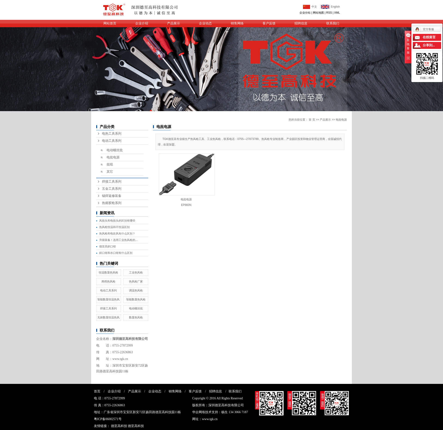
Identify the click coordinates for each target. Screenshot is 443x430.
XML (337, 12)
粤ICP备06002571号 (108, 419)
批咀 (110, 164)
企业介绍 (141, 23)
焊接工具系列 (111, 181)
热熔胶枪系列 (111, 203)
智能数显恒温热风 (108, 299)
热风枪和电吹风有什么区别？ (117, 233)
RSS (329, 12)
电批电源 (113, 157)
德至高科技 (119, 426)
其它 (110, 171)
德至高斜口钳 (107, 246)
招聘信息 (300, 23)
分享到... (429, 45)
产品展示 (173, 23)
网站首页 (109, 23)
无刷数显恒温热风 (108, 317)
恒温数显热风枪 (108, 272)
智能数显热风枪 (136, 299)
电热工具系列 (111, 133)
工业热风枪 (136, 272)
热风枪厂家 (136, 281)
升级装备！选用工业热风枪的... (118, 240)
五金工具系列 (111, 188)
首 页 (312, 119)
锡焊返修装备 (111, 196)
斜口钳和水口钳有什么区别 (115, 253)
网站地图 (318, 12)
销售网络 (237, 23)
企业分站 (305, 12)
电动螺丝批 (115, 150)
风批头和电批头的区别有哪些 (117, 220)
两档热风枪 (108, 281)
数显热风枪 (136, 317)
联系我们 (332, 23)
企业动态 (205, 23)
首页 (97, 391)
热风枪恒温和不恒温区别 (114, 227)
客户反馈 (269, 23)
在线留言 (429, 37)
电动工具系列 (111, 140)
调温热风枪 (136, 290)
